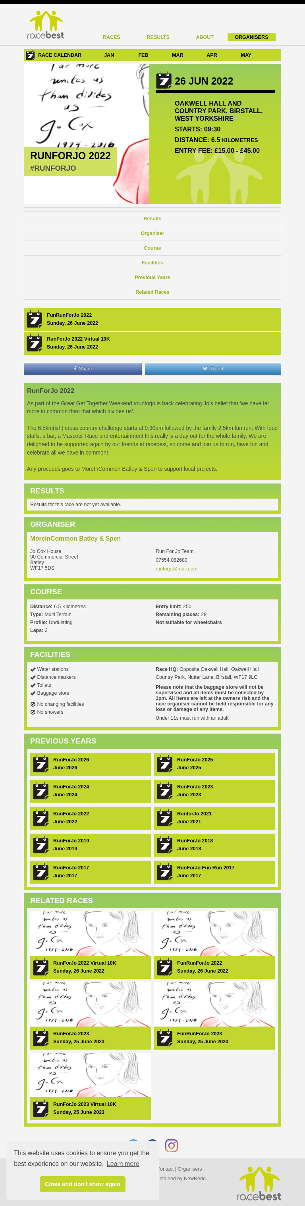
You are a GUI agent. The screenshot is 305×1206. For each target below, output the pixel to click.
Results (158, 37)
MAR (177, 55)
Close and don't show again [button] (82, 1184)
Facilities (152, 263)
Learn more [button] (123, 1163)
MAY (246, 55)
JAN (109, 55)
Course (152, 248)
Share (82, 369)
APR (212, 55)
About (205, 37)
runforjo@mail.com (176, 569)
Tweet (213, 369)
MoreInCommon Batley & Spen (75, 538)
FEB (143, 55)
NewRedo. (195, 1178)
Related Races (152, 292)
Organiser (152, 233)
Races (111, 37)
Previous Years (152, 277)
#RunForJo (53, 168)
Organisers (251, 37)
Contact (165, 1169)
